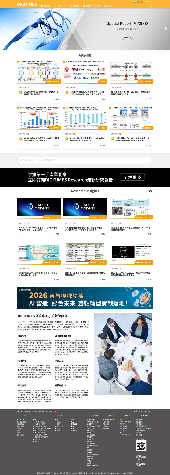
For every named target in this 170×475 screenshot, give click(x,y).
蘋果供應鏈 (20, 424)
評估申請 (146, 1)
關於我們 (20, 411)
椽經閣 (74, 5)
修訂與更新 (20, 435)
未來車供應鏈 (21, 422)
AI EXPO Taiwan (125, 435)
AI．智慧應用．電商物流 (43, 428)
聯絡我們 (139, 435)
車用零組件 (91, 420)
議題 (72, 420)
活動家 (87, 5)
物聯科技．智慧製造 (41, 437)
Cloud (89, 448)
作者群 (105, 426)
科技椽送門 (20, 428)
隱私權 (41, 411)
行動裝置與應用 (92, 454)
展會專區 (74, 430)
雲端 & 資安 (123, 426)
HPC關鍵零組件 (92, 422)
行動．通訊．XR (40, 426)
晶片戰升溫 (20, 420)
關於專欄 (106, 428)
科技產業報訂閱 (141, 426)
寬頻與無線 (91, 443)
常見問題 (49, 411)
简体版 (140, 2)
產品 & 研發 (123, 428)
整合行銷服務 (140, 430)
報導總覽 (74, 424)
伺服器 (89, 452)
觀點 (72, 422)
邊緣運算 (90, 424)
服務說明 (28, 411)
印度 (58, 424)
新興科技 (90, 433)
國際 (58, 428)
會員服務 (139, 422)
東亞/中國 (60, 426)
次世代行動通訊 (92, 446)
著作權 (35, 411)
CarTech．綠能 (40, 424)
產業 (34, 420)
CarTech (90, 459)
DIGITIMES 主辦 (125, 422)
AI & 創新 (122, 430)
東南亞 (59, 422)
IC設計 (89, 461)
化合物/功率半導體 (93, 426)
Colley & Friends (108, 420)
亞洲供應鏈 (91, 435)
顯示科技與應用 (92, 465)
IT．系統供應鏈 (40, 433)
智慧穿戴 (90, 456)
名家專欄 (106, 422)
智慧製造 (90, 437)
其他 (121, 433)
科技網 (45, 5)
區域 (56, 420)
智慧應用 (122, 424)
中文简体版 (139, 411)
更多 (127, 37)
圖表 (36, 441)
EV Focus (90, 430)
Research (60, 5)
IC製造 (89, 463)
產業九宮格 (20, 426)
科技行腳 (106, 424)
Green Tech (91, 428)
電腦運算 (90, 450)
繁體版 (135, 2)
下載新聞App (140, 439)
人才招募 (139, 433)
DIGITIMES (144, 416)
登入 (151, 1)
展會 (18, 430)
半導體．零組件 (40, 422)
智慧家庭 (90, 439)
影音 (97, 5)
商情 (72, 428)
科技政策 (38, 439)
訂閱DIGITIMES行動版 (143, 428)
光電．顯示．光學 (41, 435)
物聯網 (89, 441)
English (149, 411)
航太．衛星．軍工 (41, 430)
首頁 (24, 416)
